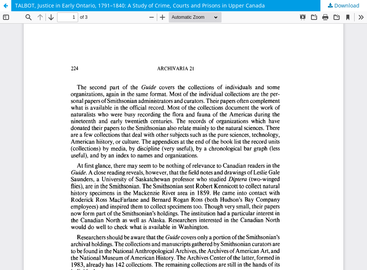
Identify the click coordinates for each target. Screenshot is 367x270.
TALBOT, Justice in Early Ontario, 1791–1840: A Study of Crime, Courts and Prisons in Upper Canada (140, 5)
